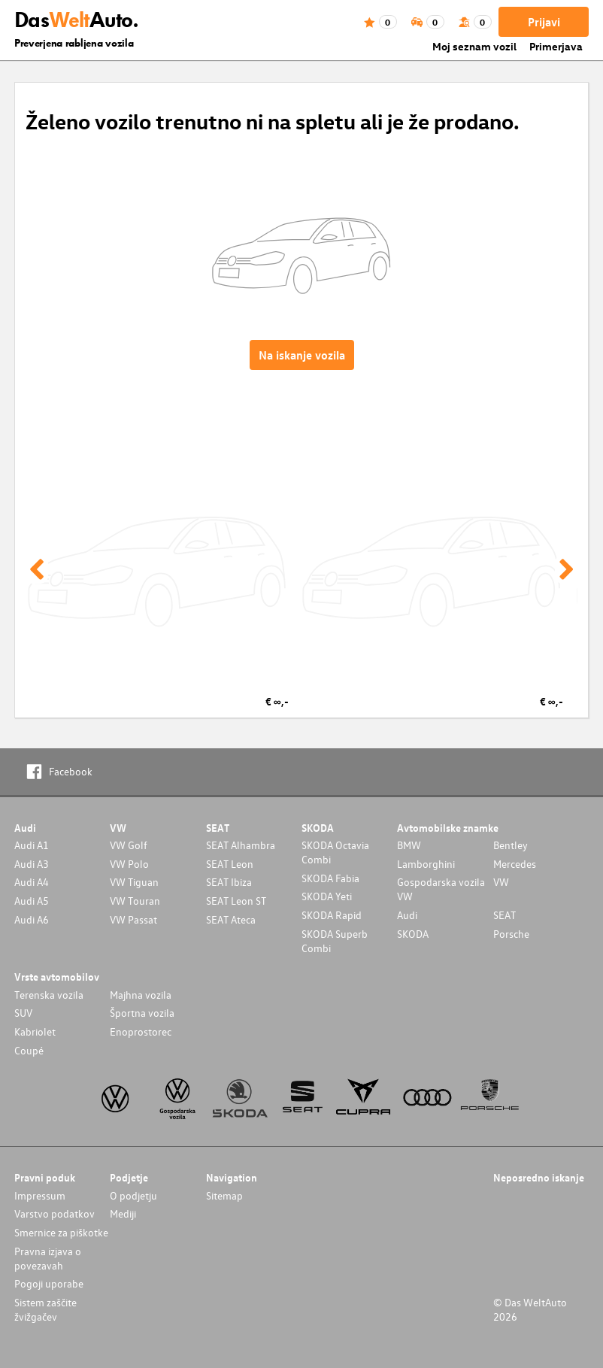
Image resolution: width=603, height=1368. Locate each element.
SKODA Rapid (332, 915)
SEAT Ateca (231, 919)
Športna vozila (142, 1013)
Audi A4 (31, 882)
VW (501, 882)
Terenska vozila (48, 994)
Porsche (511, 934)
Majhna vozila (140, 994)
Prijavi (544, 21)
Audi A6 (31, 919)
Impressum (39, 1195)
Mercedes (514, 864)
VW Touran (135, 900)
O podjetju (133, 1195)
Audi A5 (31, 900)
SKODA (413, 934)
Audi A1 (31, 845)
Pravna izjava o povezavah (47, 1258)
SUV (23, 1013)
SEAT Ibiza (229, 882)
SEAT (504, 915)
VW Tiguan (134, 882)
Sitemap (224, 1195)
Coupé (29, 1050)
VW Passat (133, 919)
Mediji (123, 1213)
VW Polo (129, 864)
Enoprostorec (140, 1031)
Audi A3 (31, 864)
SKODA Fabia (330, 878)
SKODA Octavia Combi (335, 852)
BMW (409, 845)
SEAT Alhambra (240, 845)
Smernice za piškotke (61, 1232)
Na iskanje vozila (302, 354)
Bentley (510, 845)
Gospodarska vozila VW (441, 889)
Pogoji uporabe (48, 1283)
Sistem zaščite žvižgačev (45, 1309)
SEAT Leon (229, 864)
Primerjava (556, 46)
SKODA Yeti (327, 896)
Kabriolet (35, 1031)
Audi (407, 915)
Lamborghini (426, 864)
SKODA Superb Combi (335, 941)
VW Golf (128, 845)
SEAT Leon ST (236, 900)
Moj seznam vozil (474, 46)
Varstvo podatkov (54, 1213)
